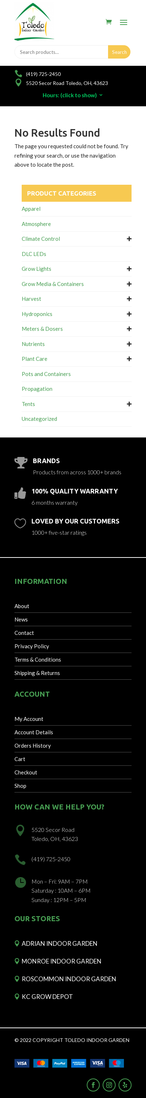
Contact (24, 632)
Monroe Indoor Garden (62, 961)
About (21, 606)
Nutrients (33, 344)
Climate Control (41, 238)
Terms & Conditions (37, 659)
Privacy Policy (31, 646)
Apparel (31, 208)
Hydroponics (37, 314)
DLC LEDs (34, 254)
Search (119, 52)
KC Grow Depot (47, 996)
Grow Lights (36, 268)
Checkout (25, 772)
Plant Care (34, 358)
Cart (19, 759)
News (21, 619)
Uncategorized (39, 418)
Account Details (33, 732)
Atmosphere (36, 224)
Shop (20, 785)
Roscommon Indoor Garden (69, 979)
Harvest (31, 298)
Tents (28, 404)
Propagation (37, 388)
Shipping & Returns (37, 673)
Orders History (32, 745)
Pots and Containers (46, 374)
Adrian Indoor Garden (60, 943)
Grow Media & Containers (53, 284)
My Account (28, 718)
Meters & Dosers (42, 328)
